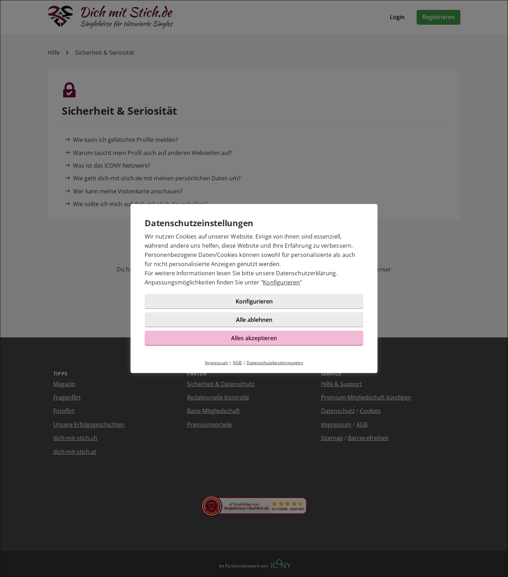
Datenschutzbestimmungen (275, 363)
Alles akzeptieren (254, 338)
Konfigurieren (281, 283)
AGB (237, 363)
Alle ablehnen (254, 320)
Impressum (216, 363)
